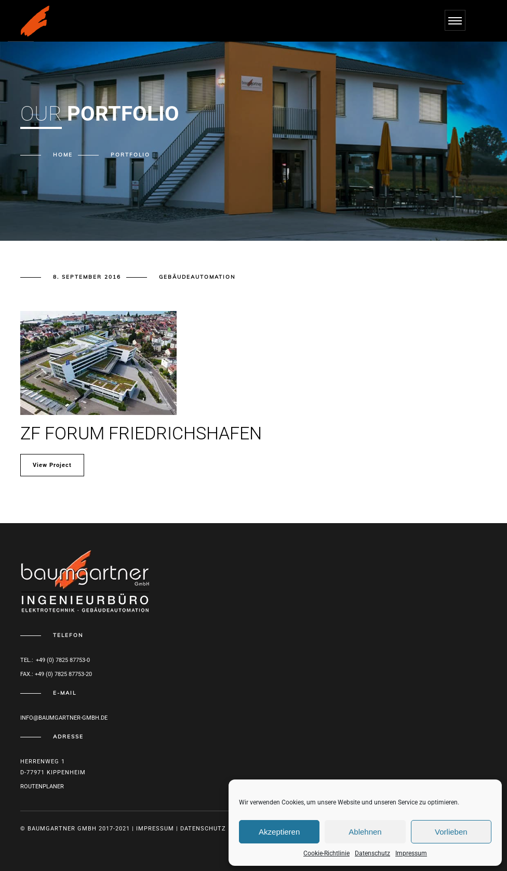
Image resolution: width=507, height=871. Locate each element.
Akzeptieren (279, 831)
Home (63, 154)
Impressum (411, 853)
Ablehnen (365, 831)
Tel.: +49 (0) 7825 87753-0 (55, 660)
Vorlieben (451, 831)
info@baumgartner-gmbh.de (64, 717)
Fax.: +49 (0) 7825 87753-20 (56, 674)
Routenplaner (42, 786)
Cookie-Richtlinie (326, 853)
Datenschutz (372, 853)
